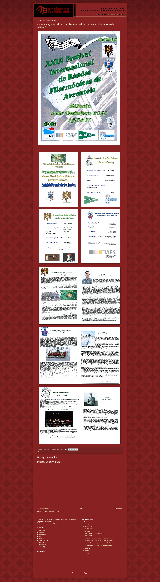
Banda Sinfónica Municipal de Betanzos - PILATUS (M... (100, 543)
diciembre (88, 526)
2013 (85, 522)
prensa (40, 542)
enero (86, 550)
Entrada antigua (118, 508)
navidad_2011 (42, 540)
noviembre (88, 529)
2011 (85, 553)
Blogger (86, 573)
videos (40, 547)
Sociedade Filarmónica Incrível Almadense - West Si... (99, 540)
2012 (85, 524)
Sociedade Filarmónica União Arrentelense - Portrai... (99, 538)
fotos (40, 536)
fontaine (41, 534)
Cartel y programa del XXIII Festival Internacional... (98, 545)
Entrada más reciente (43, 508)
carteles (50, 451)
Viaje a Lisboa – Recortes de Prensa (94, 533)
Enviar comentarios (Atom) (52, 511)
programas (55, 451)
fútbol (40, 538)
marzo (87, 548)
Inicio (81, 508)
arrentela (45, 451)
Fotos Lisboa (88, 535)
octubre (87, 531)
